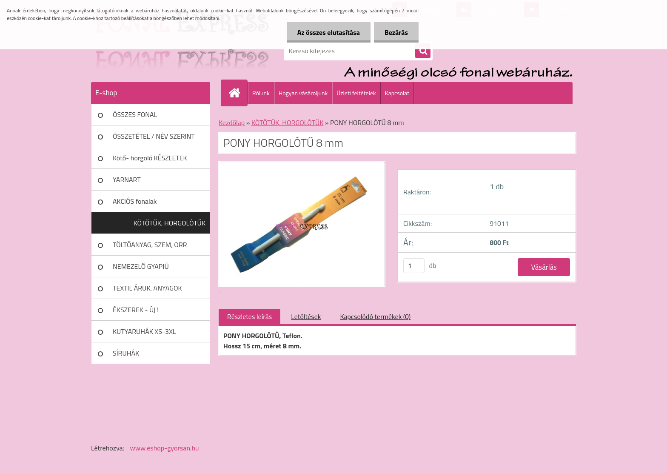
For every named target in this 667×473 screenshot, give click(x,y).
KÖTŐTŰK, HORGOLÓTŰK (169, 223)
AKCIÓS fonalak (135, 201)
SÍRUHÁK (126, 353)
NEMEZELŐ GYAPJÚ (141, 266)
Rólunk (261, 92)
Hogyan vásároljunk (303, 92)
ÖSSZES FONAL (135, 114)
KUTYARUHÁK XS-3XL (144, 331)
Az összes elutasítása (328, 32)
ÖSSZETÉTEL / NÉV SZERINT (154, 136)
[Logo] (149, 50)
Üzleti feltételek (356, 92)
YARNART (127, 179)
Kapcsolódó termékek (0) (375, 316)
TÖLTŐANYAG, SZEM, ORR (150, 244)
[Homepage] (238, 92)
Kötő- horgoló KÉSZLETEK (150, 158)
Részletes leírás (249, 316)
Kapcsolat (397, 92)
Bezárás (396, 32)
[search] (422, 51)
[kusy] (414, 265)
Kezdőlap (232, 122)
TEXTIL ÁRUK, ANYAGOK (147, 288)
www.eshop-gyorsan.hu (164, 448)
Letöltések (306, 316)
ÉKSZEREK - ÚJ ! (136, 310)
